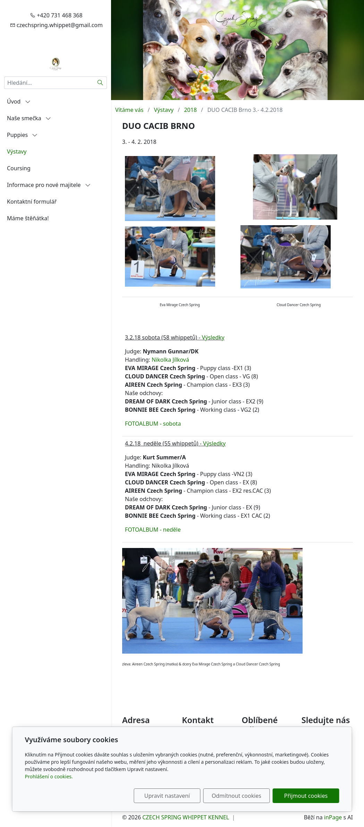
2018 (190, 110)
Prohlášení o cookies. (49, 776)
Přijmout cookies (306, 796)
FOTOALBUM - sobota (153, 423)
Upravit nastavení (167, 796)
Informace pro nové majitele (49, 185)
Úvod (19, 101)
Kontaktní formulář (32, 201)
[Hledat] (100, 82)
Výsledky (213, 337)
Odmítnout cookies (236, 796)
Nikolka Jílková (170, 359)
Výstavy (16, 151)
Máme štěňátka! (28, 218)
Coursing (19, 168)
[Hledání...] (49, 82)
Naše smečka (29, 118)
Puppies (22, 135)
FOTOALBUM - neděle (153, 529)
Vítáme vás (129, 110)
